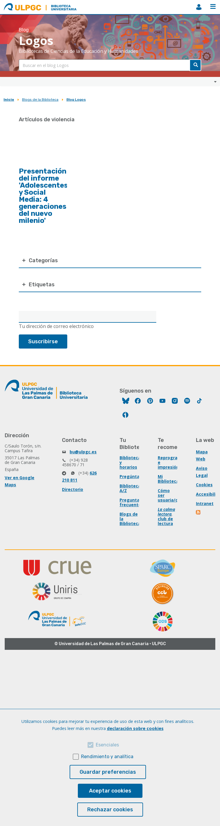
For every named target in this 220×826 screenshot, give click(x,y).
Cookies (204, 484)
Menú (212, 6)
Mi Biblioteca (168, 479)
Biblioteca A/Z (130, 488)
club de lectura (165, 521)
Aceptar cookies (110, 791)
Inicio (9, 99)
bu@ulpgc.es (83, 452)
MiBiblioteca (198, 7)
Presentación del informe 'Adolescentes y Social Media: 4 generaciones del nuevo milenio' (43, 196)
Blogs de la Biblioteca (40, 99)
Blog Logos (76, 99)
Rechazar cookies (110, 809)
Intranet (205, 503)
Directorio (72, 489)
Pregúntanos (133, 476)
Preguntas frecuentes (131, 502)
